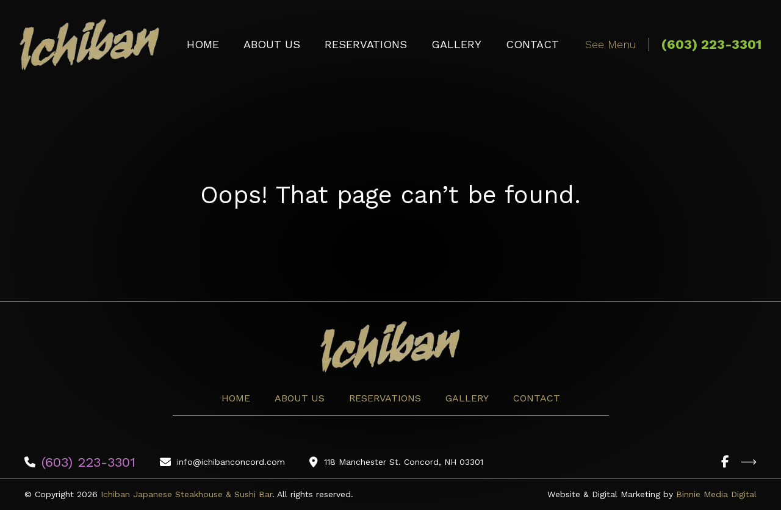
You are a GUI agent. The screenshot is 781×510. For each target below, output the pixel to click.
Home (203, 44)
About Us (271, 44)
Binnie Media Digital (716, 494)
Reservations (366, 44)
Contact (532, 44)
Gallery (456, 44)
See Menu (610, 44)
